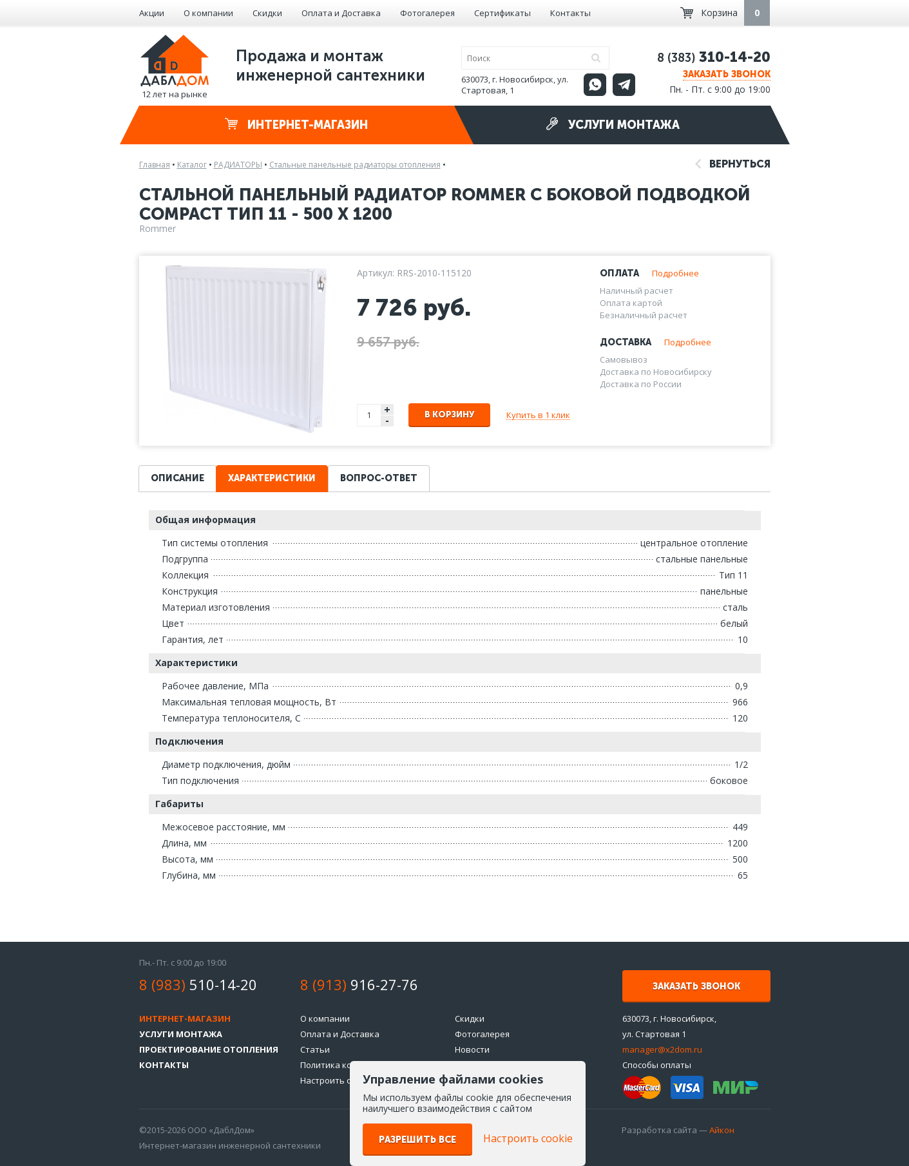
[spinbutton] (370, 415)
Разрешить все (417, 1139)
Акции (151, 13)
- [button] (387, 421)
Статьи (315, 1049)
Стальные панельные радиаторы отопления (355, 164)
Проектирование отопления (208, 1049)
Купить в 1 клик (538, 415)
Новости (472, 1049)
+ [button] (387, 409)
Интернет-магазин (296, 124)
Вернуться (732, 164)
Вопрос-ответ (378, 478)
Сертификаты (502, 13)
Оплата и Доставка (341, 13)
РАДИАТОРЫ (238, 164)
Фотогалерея (427, 13)
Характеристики (272, 478)
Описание (177, 478)
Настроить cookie (336, 1080)
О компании (208, 13)
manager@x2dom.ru (662, 1049)
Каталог (192, 164)
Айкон (721, 1130)
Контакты (570, 13)
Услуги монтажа (613, 124)
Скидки (267, 13)
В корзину (449, 414)
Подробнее (675, 273)
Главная (154, 164)
